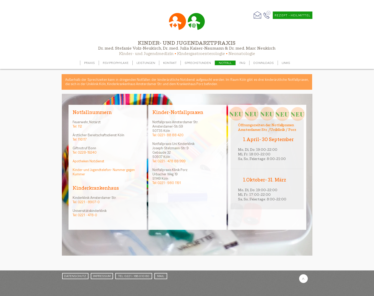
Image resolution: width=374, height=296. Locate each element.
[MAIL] (160, 276)
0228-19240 (87, 152)
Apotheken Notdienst (88, 161)
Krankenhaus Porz (190, 84)
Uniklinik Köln (96, 84)
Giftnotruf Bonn (84, 148)
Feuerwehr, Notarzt (87, 122)
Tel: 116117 (80, 139)
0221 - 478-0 (87, 215)
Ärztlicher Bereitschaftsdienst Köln (98, 135)
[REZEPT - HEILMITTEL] (292, 15)
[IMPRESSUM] (102, 276)
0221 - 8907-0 (89, 202)
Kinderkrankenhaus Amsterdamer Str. (134, 84)
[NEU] (236, 114)
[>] (303, 278)
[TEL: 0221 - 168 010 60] (133, 276)
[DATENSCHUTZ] (75, 276)
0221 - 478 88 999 (171, 161)
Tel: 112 (77, 126)
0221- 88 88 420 (170, 135)
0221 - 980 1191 (169, 183)
